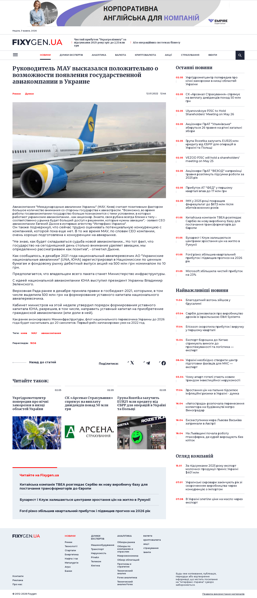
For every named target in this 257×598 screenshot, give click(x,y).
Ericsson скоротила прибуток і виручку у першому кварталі (215, 328)
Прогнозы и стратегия (124, 565)
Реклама (17, 580)
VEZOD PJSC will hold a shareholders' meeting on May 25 (213, 159)
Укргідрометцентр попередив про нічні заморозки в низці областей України (212, 81)
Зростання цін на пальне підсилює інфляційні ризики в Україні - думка (212, 392)
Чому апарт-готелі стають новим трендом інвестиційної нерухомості (213, 379)
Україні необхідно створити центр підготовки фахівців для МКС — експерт (212, 363)
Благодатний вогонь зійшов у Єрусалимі (210, 302)
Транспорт (97, 549)
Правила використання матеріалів (223, 593)
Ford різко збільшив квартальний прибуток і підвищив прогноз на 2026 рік (85, 511)
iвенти (212, 54)
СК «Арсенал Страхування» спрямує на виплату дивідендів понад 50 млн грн (213, 98)
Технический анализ (125, 572)
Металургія (71, 562)
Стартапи (70, 550)
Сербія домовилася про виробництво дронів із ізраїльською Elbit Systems (214, 315)
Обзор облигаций (128, 560)
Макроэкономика (127, 555)
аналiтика (124, 535)
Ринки (16, 93)
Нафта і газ (71, 558)
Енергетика (72, 554)
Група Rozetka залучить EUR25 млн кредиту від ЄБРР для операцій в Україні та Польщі (212, 144)
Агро (68, 566)
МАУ (34, 333)
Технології (71, 546)
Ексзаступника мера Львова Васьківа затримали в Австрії (214, 422)
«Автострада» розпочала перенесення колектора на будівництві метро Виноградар (215, 407)
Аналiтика (99, 54)
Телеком (96, 561)
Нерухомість (98, 553)
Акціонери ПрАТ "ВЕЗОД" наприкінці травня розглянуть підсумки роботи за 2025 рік (215, 174)
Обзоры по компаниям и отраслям (125, 549)
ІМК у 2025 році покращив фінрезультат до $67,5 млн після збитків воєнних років (210, 204)
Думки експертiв (71, 54)
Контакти (18, 576)
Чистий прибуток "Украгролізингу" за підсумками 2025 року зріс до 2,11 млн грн (98, 42)
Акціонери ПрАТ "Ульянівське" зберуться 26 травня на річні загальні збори (214, 127)
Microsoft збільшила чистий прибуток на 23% (214, 273)
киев (24, 333)
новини (45, 54)
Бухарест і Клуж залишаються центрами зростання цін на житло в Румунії (85, 500)
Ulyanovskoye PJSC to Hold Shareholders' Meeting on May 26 (210, 112)
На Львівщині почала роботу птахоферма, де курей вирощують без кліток (214, 437)
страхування (190, 54)
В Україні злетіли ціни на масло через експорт (214, 500)
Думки (29, 93)
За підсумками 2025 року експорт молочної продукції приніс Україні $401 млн (212, 469)
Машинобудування (102, 545)
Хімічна (95, 565)
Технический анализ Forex (125, 583)
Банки (68, 571)
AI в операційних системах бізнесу (155, 42)
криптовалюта (145, 54)
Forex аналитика (127, 577)
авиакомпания (51, 333)
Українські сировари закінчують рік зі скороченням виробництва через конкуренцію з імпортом (214, 486)
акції (168, 54)
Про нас (17, 584)
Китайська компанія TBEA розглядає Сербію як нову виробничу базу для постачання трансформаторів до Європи (84, 486)
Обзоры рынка (126, 542)
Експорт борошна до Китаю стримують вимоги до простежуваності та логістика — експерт (210, 345)
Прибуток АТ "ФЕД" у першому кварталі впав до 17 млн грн (210, 189)
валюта (120, 54)
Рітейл (95, 557)
